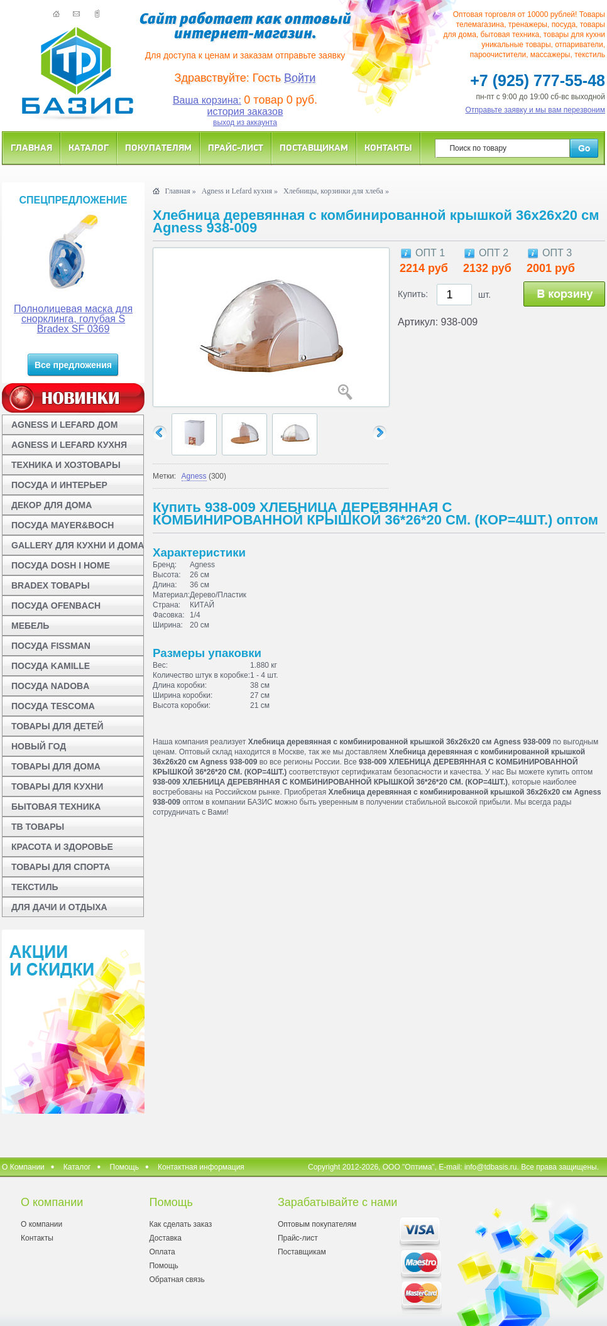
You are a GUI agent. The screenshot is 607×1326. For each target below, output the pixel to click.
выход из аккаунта (245, 122)
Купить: (413, 294)
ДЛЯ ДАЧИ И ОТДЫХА (59, 907)
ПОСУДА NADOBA (50, 686)
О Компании (23, 1167)
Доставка (165, 1238)
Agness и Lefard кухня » (240, 191)
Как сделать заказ (180, 1224)
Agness (194, 476)
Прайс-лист (235, 147)
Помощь (124, 1167)
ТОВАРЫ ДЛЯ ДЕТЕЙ (57, 726)
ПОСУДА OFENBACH (56, 606)
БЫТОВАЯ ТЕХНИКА (56, 807)
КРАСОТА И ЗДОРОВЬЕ (62, 847)
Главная (31, 147)
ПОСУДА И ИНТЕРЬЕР (59, 485)
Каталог (88, 147)
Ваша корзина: (207, 100)
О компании (41, 1224)
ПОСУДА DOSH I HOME (60, 565)
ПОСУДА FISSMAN (50, 646)
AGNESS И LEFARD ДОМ (64, 425)
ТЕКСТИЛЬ (34, 887)
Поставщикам (314, 147)
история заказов (245, 111)
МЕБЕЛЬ (30, 626)
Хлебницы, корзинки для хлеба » (336, 191)
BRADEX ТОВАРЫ (50, 585)
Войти (299, 78)
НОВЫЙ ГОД (38, 746)
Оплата (162, 1251)
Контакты (388, 147)
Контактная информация (201, 1167)
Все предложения (73, 365)
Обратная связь (176, 1279)
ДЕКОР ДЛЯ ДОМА (51, 505)
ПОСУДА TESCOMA (53, 706)
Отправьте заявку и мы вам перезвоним (536, 110)
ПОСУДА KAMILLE (50, 666)
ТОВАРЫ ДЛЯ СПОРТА (60, 867)
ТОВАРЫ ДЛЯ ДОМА (56, 766)
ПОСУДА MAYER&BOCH (62, 525)
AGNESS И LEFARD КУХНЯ (69, 445)
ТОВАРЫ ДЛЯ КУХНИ (57, 786)
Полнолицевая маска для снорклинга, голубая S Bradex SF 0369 (73, 318)
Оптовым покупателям (317, 1224)
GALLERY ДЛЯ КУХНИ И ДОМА (77, 545)
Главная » (180, 191)
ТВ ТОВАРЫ (37, 827)
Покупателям (158, 147)
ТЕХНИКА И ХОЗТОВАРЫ (66, 465)
